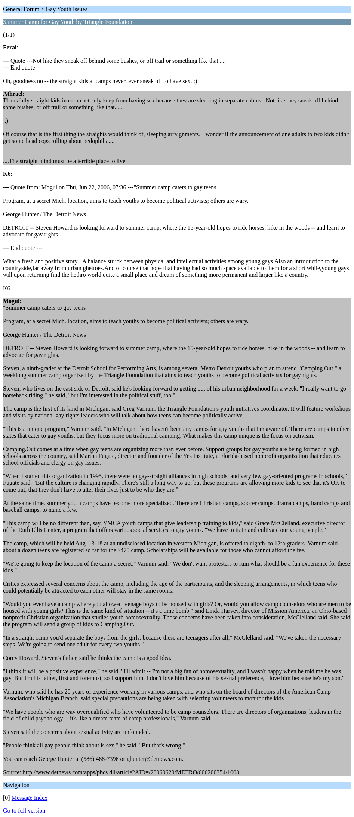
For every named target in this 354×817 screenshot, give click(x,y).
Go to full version (24, 810)
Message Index (29, 798)
